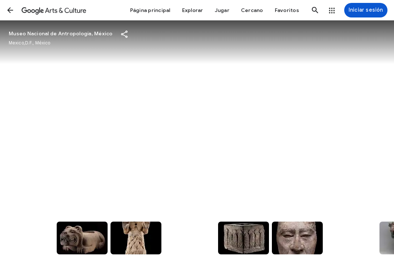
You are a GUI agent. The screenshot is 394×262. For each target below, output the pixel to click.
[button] (10, 10)
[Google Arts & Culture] (53, 10)
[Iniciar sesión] (365, 10)
